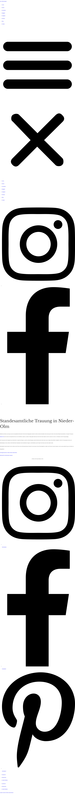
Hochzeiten (4, 10)
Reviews (3, 18)
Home (3, 4)
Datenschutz (4, 777)
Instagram (3, 15)
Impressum (4, 774)
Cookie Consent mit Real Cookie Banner (6, 792)
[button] (37, 102)
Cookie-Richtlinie (5, 780)
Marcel (3, 7)
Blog (2, 21)
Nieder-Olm (2, 436)
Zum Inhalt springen (3, 1)
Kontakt (3, 200)
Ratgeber (3, 189)
